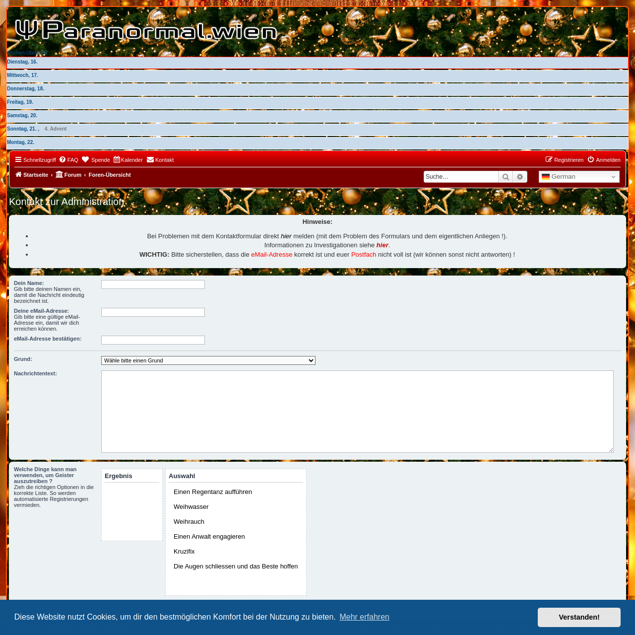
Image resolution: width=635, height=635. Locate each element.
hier (286, 236)
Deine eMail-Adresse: (41, 311)
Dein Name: (29, 283)
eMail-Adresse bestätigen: (47, 339)
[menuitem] (68, 160)
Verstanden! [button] (579, 617)
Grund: (23, 359)
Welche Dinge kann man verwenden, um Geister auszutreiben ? (45, 475)
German (558, 177)
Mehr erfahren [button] (364, 617)
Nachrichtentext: (35, 373)
